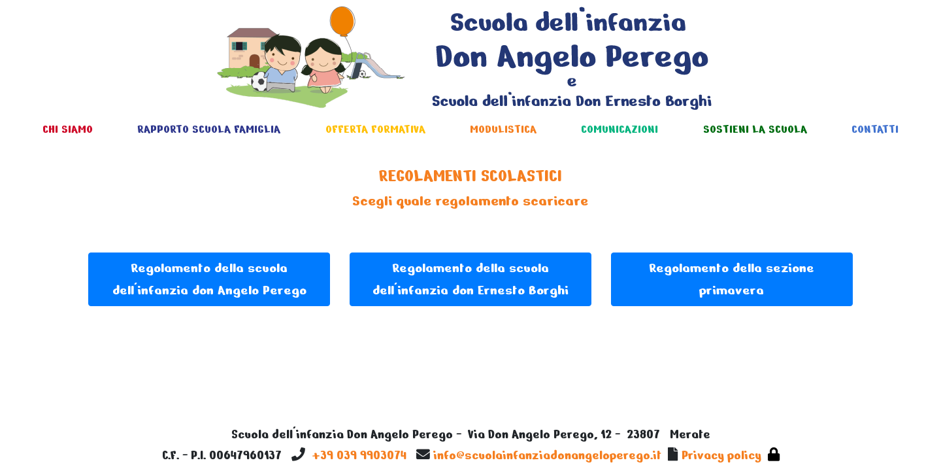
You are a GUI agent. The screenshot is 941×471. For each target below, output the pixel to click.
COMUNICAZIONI (619, 129)
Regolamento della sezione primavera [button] (731, 279)
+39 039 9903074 (359, 455)
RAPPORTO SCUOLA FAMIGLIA (208, 129)
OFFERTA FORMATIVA (375, 129)
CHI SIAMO (67, 129)
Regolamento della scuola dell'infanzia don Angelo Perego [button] (209, 279)
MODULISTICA (503, 129)
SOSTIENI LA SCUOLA (755, 129)
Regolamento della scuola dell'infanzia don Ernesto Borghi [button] (470, 279)
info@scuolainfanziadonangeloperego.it (547, 455)
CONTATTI (875, 129)
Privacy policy (721, 455)
